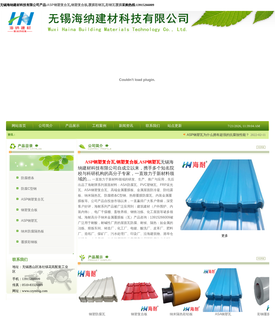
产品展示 (72, 126)
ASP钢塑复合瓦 (58, 5)
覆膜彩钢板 (29, 242)
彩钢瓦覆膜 (114, 5)
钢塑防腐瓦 (99, 312)
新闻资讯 (126, 126)
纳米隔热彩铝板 (183, 312)
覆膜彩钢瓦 (96, 5)
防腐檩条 (27, 178)
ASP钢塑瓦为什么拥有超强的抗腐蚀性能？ (218, 135)
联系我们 (153, 126)
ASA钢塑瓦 (225, 312)
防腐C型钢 (29, 189)
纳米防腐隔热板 (32, 231)
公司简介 (46, 126)
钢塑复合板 (79, 5)
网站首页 (19, 126)
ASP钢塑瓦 (29, 221)
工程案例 (99, 126)
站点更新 (175, 126)
